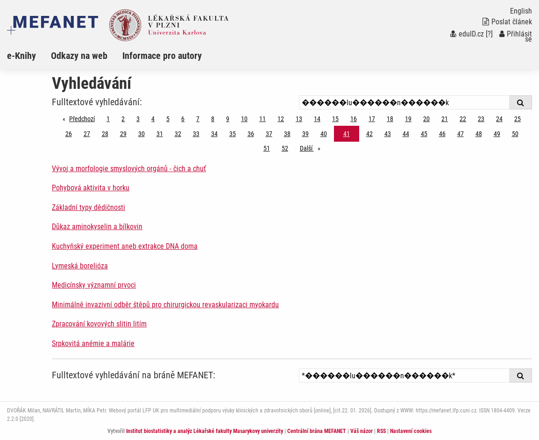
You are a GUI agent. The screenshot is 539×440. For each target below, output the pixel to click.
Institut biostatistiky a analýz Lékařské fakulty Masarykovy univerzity (204, 431)
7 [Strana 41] (197, 119)
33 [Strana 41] (196, 133)
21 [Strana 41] (444, 119)
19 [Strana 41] (408, 119)
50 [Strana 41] (515, 133)
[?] (489, 33)
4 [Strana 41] (153, 119)
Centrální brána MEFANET (316, 431)
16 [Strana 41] (353, 119)
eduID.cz (467, 33)
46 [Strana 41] (442, 133)
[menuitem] (29, 55)
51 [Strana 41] (266, 148)
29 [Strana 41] (123, 133)
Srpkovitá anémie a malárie (93, 343)
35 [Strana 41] (232, 133)
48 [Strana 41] (478, 133)
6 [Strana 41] (182, 119)
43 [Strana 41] (387, 133)
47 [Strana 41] (460, 133)
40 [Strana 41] (323, 133)
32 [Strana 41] (178, 133)
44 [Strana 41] (406, 133)
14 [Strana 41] (317, 119)
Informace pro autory (162, 55)
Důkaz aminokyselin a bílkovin (97, 226)
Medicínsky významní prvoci (94, 285)
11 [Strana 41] (262, 119)
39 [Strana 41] (305, 133)
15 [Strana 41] (335, 119)
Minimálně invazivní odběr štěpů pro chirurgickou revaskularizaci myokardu (165, 304)
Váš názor (361, 431)
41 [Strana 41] (346, 133)
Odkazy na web (79, 55)
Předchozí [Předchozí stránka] (84, 118)
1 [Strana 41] (108, 119)
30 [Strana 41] (141, 133)
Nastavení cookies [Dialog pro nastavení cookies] (411, 431)
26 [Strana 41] (68, 133)
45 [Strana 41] (424, 133)
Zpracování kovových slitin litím (99, 323)
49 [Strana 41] (497, 133)
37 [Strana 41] (269, 133)
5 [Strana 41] (168, 119)
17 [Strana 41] (372, 119)
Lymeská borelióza (80, 265)
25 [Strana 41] (517, 119)
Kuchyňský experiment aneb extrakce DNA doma (125, 246)
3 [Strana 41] (138, 119)
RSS (381, 431)
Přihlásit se (515, 36)
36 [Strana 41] (251, 133)
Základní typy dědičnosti (88, 207)
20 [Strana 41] (426, 119)
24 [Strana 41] (499, 119)
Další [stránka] (312, 147)
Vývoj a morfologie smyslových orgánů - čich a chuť (129, 168)
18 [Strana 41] (390, 119)
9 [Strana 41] (227, 119)
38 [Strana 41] (287, 133)
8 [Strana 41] (212, 119)
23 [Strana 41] (481, 119)
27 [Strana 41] (87, 133)
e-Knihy (21, 55)
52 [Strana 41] (285, 148)
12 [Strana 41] (280, 119)
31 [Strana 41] (159, 133)
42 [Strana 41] (369, 133)
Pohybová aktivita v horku (90, 187)
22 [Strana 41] (463, 119)
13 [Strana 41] (299, 119)
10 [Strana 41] (244, 119)
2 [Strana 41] (123, 119)
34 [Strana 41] (214, 133)
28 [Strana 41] (105, 133)
